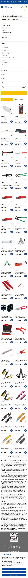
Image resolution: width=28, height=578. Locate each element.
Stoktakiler (4, 70)
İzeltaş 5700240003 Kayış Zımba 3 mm (6, 207)
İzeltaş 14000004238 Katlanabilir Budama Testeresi (19, 295)
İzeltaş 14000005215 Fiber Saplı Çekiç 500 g (7, 162)
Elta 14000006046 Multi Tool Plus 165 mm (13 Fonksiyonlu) (20, 251)
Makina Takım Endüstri (8, 57)
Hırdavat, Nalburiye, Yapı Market (9, 16)
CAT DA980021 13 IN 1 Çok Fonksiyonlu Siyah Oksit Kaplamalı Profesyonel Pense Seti (20, 383)
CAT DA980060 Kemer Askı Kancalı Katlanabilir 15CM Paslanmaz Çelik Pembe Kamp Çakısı (20, 405)
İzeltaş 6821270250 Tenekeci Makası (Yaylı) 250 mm (20, 317)
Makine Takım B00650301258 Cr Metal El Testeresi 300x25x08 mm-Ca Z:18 (6, 140)
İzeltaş (16, 138)
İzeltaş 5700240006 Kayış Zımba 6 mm (6, 229)
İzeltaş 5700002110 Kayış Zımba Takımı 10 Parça (6, 295)
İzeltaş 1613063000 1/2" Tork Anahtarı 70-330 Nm (20, 140)
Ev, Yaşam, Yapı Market (11, 15)
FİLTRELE (14, 93)
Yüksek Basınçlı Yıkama (7, 35)
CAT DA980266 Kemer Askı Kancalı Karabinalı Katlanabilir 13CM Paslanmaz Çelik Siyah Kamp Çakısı (6, 427)
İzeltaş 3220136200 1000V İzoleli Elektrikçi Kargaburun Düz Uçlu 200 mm (21, 361)
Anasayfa (3, 15)
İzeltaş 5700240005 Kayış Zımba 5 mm (20, 207)
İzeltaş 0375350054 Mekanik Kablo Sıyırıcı (20, 339)
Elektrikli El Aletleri (6, 25)
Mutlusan (3, 116)
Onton (16, 116)
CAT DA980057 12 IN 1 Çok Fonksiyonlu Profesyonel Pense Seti (6, 383)
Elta (4, 65)
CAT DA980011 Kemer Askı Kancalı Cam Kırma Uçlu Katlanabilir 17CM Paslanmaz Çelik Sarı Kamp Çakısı (20, 427)
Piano (4, 55)
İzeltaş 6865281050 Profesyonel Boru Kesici (20, 273)
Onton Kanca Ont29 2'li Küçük (20, 118)
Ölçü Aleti (4, 30)
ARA (25, 10)
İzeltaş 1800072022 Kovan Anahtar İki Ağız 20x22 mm (7, 251)
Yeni (3, 78)
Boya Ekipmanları (5, 37)
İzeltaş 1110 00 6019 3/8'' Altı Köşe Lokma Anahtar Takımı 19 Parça (6, 339)
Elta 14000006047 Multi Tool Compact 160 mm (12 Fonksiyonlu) (7, 273)
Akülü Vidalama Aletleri (7, 32)
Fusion (4, 50)
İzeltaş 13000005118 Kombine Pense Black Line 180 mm (6, 184)
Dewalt (5, 62)
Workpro (5, 53)
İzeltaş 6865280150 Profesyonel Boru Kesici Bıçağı (6, 317)
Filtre (7, 99)
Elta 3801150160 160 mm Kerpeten (20, 184)
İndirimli (3, 74)
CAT (4, 60)
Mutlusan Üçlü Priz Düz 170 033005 (6, 118)
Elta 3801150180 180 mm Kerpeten (20, 229)
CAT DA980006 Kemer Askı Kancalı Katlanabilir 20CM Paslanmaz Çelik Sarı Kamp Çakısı (6, 449)
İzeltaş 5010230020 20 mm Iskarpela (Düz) (20, 162)
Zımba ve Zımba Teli (6, 27)
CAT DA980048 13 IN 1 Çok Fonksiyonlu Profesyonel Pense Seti (6, 405)
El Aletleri (4, 23)
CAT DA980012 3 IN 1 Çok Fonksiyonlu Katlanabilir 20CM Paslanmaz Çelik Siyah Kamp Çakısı (20, 449)
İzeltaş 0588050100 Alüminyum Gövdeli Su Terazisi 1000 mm (6, 361)
